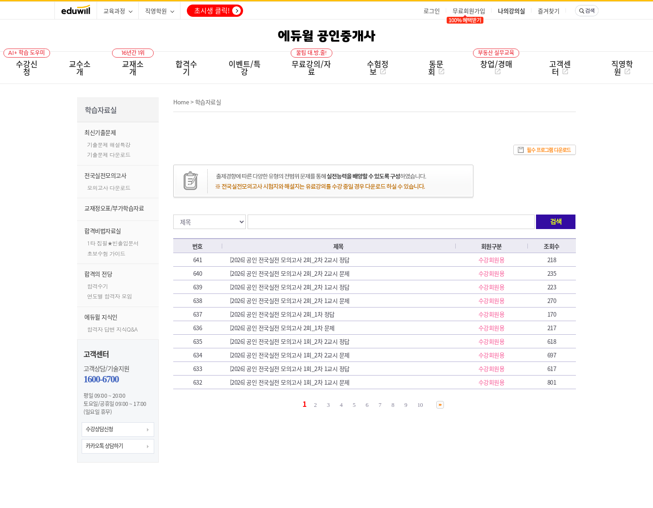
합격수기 (97, 286)
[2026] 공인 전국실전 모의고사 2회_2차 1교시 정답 (290, 287)
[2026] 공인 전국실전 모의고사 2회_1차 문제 (282, 327)
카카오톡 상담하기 (104, 446)
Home (181, 102)
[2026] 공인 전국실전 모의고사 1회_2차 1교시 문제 (290, 382)
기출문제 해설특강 (109, 144)
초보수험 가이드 (106, 253)
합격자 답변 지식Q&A (112, 329)
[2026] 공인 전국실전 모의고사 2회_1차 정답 (282, 314)
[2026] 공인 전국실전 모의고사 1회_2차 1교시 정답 (290, 368)
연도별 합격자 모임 (109, 296)
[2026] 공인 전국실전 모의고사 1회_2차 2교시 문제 (290, 355)
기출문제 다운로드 (109, 154)
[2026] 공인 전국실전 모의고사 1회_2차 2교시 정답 (290, 341)
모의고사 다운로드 (109, 187)
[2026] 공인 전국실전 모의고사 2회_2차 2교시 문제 (290, 273)
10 (420, 404)
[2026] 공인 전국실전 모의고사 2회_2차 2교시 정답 (290, 259)
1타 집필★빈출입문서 (113, 243)
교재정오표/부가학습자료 (114, 208)
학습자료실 (208, 102)
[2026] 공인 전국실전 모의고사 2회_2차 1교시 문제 (290, 300)
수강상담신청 (99, 429)
